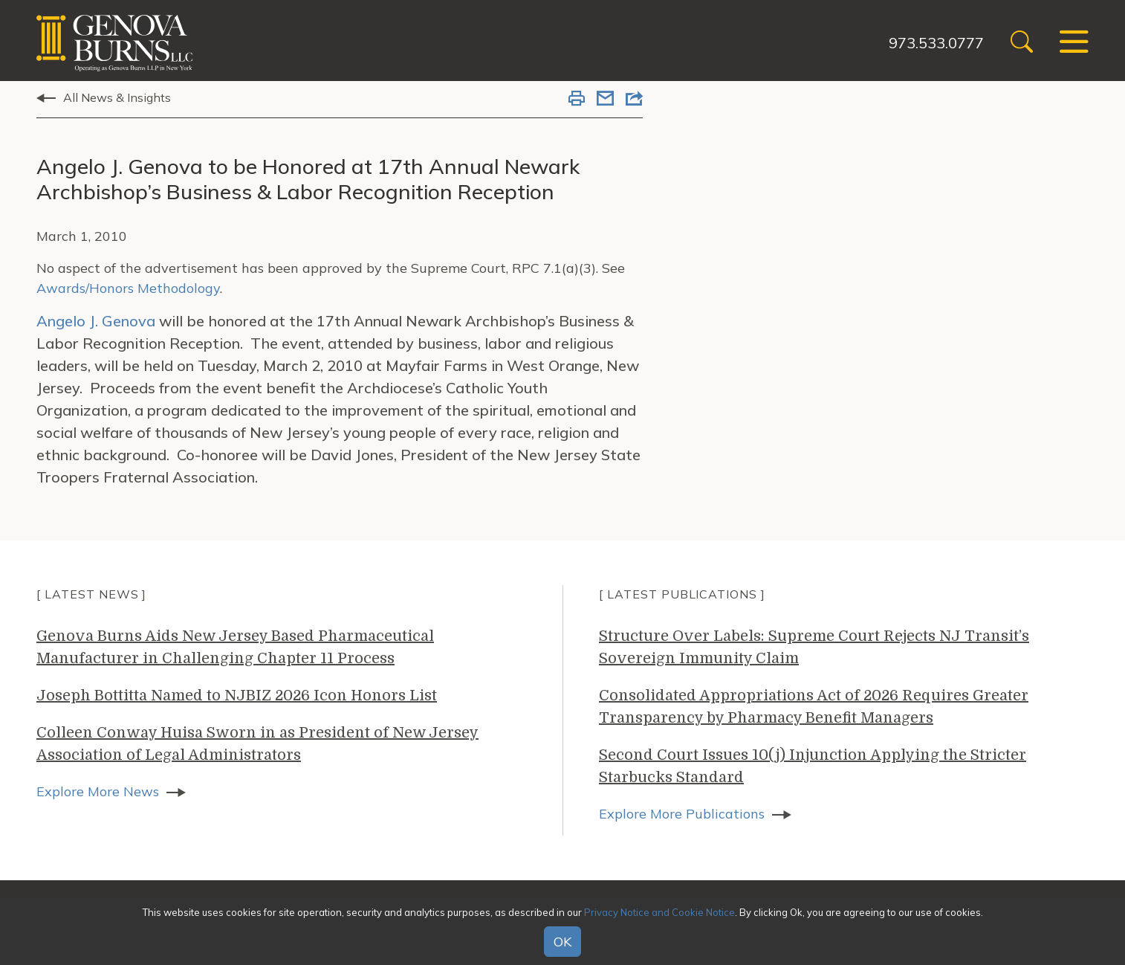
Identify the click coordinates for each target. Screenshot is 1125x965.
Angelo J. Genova (95, 321)
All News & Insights (117, 97)
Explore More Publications (682, 813)
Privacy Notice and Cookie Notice (659, 912)
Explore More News (97, 791)
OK (562, 941)
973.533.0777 (936, 42)
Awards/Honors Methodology (128, 288)
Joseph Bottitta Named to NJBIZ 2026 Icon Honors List (236, 695)
